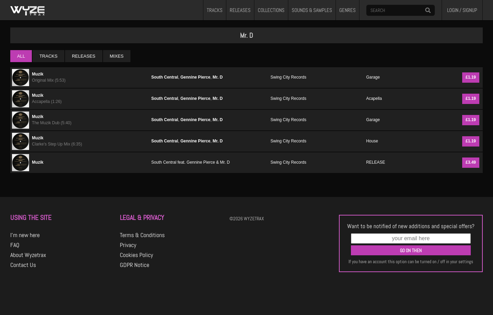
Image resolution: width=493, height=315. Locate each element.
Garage (373, 77)
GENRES (347, 10)
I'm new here (25, 235)
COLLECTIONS (271, 10)
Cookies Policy (136, 255)
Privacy (128, 245)
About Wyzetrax (28, 255)
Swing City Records (288, 77)
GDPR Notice (134, 265)
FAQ (15, 245)
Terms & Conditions (142, 235)
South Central (164, 77)
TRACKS (215, 10)
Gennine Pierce (195, 77)
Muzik (37, 74)
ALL (21, 56)
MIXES (117, 56)
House (372, 141)
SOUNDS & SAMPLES (312, 10)
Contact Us (23, 265)
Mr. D (218, 77)
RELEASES (240, 10)
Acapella (374, 98)
